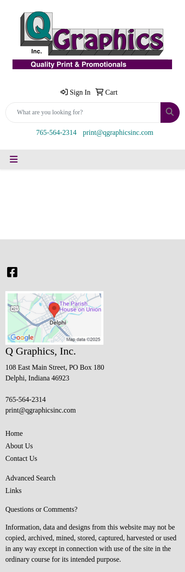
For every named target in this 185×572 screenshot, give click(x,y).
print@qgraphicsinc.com (118, 132)
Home (14, 433)
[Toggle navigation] (13, 159)
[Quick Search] (83, 112)
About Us (19, 446)
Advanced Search (30, 478)
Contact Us (21, 458)
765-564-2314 (56, 132)
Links (13, 490)
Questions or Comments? (41, 509)
